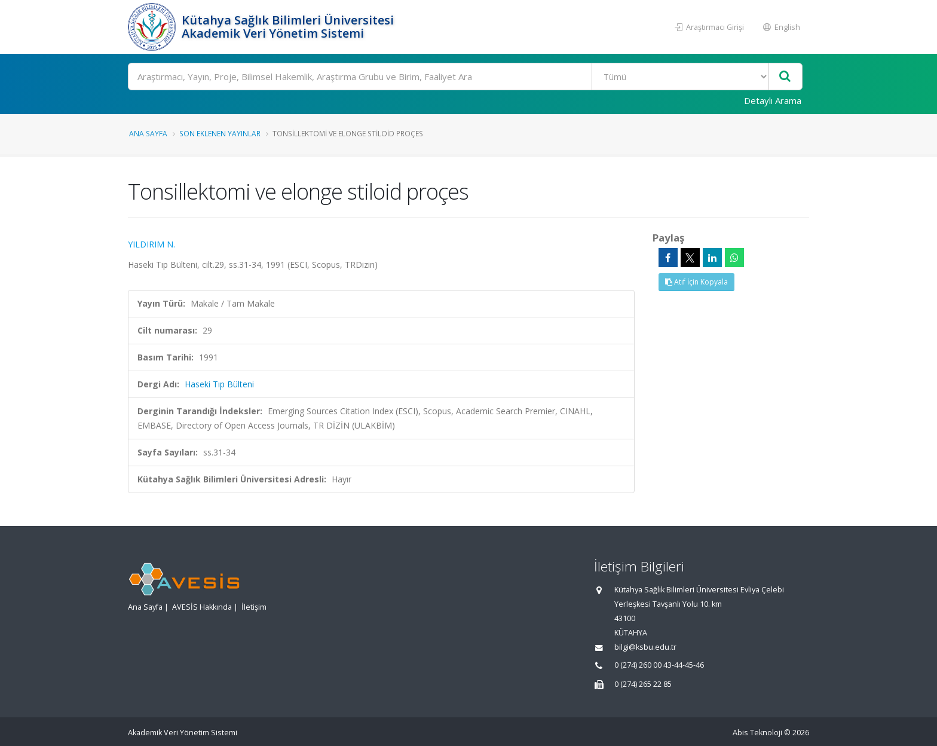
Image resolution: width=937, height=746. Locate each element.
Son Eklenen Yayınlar (220, 133)
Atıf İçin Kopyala (696, 282)
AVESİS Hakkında (202, 607)
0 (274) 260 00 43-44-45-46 (659, 665)
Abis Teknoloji (757, 732)
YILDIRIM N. (151, 244)
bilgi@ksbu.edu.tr (645, 647)
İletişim (254, 607)
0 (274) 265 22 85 (643, 684)
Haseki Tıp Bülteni (219, 384)
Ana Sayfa (148, 133)
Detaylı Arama (772, 100)
